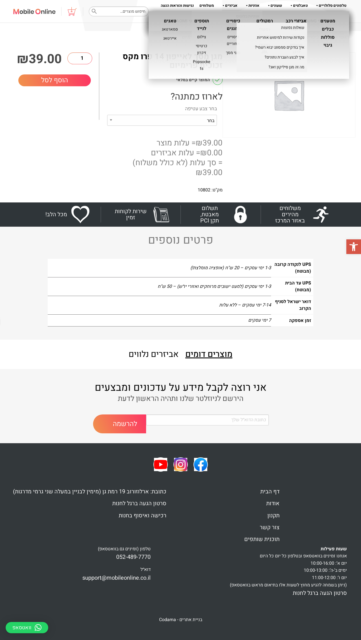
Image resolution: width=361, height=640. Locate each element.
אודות (264, 16)
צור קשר (269, 527)
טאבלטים (298, 5)
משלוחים (206, 5)
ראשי (344, 37)
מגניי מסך (278, 37)
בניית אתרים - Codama (180, 619)
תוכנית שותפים (261, 539)
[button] (353, 246)
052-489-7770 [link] (133, 557)
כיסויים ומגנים (305, 37)
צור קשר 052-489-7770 (328, 16)
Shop (329, 37)
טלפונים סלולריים (329, 5)
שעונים (273, 5)
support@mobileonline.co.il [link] (116, 578)
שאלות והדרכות (289, 16)
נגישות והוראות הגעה (177, 5)
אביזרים (228, 5)
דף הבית (269, 491)
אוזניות (251, 5)
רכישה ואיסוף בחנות (142, 515)
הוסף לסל (54, 80)
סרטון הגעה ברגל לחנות (139, 503)
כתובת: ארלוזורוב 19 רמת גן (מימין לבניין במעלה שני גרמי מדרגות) (89, 491)
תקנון (250, 16)
